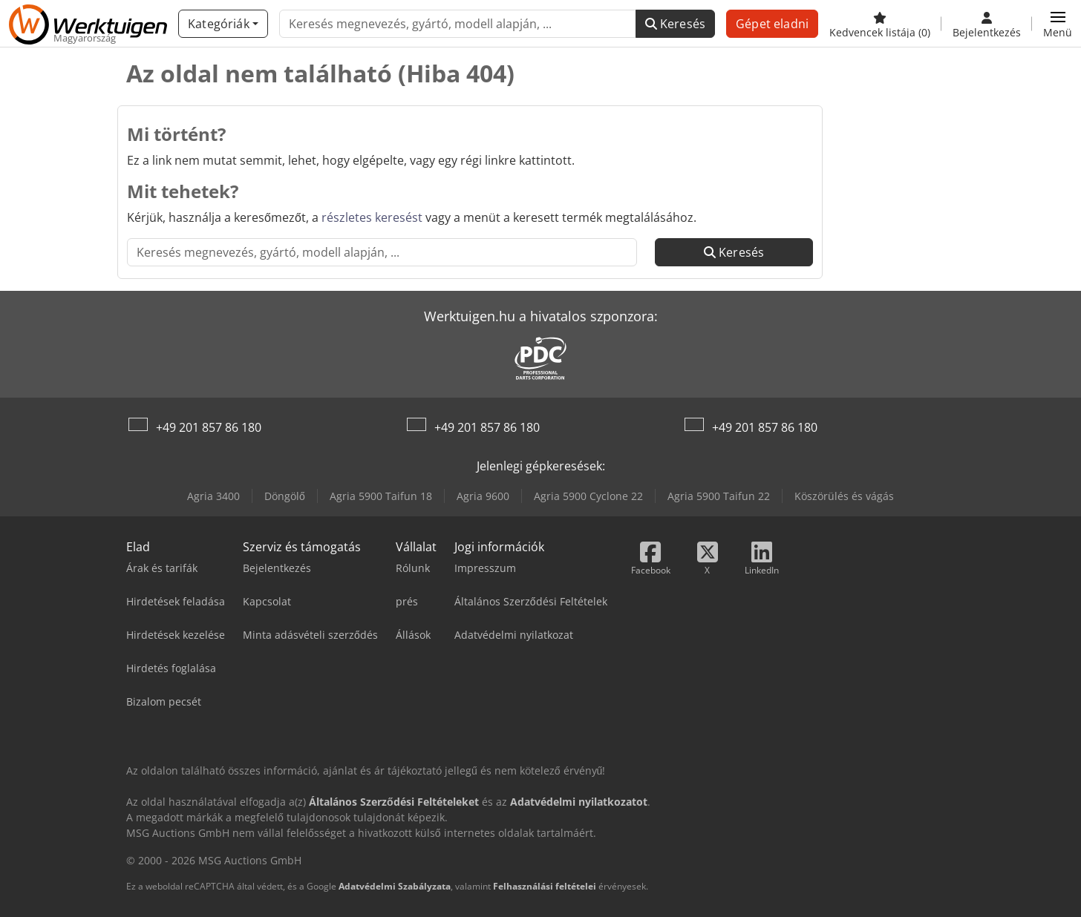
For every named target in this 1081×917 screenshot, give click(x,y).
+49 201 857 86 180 (208, 427)
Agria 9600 (483, 496)
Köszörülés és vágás (844, 496)
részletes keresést (371, 217)
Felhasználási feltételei (544, 886)
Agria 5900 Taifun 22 (718, 496)
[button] (1057, 24)
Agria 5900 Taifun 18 (381, 496)
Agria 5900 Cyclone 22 (588, 496)
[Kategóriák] (223, 24)
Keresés (675, 24)
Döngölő (284, 496)
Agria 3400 (213, 496)
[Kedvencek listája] (879, 24)
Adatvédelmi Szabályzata (395, 886)
